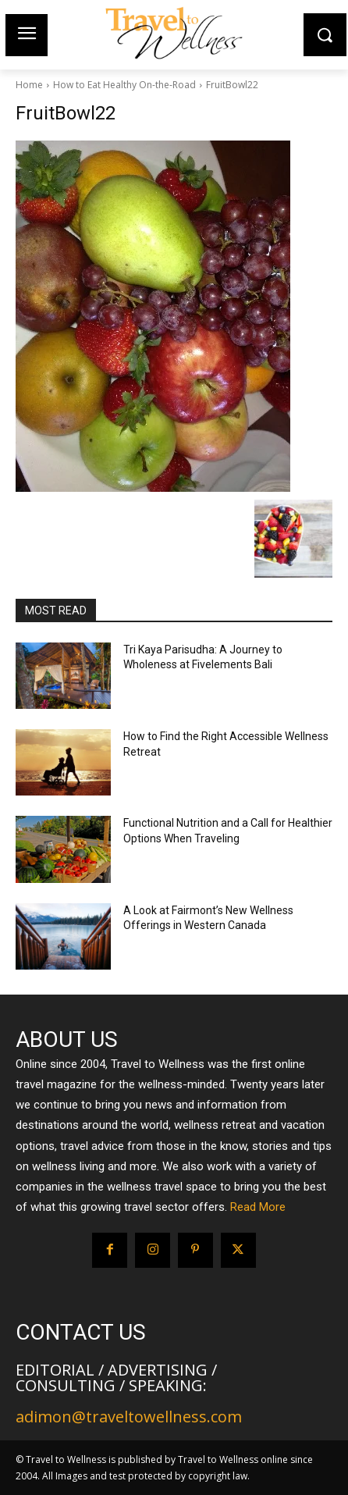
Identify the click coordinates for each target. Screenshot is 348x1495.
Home (29, 84)
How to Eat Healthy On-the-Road (124, 84)
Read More (258, 1207)
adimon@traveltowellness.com (129, 1416)
